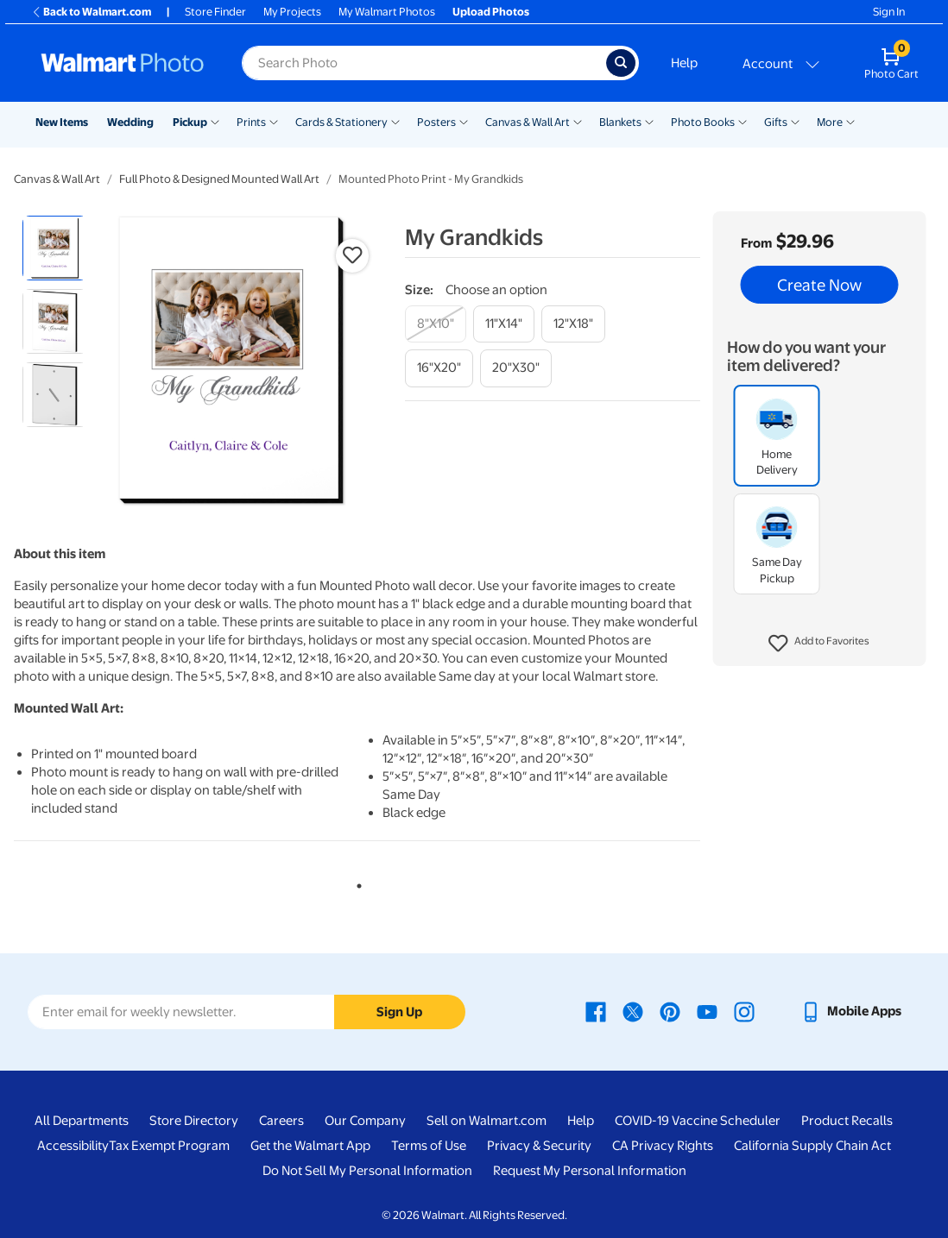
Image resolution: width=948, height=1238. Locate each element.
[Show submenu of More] (850, 120)
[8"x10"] (435, 323)
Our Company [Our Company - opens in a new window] (365, 1120)
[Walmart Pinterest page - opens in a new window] (670, 1011)
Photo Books (703, 122)
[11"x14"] (503, 323)
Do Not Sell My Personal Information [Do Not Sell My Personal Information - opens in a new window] (367, 1170)
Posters (436, 122)
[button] (819, 643)
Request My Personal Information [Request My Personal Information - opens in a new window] (589, 1170)
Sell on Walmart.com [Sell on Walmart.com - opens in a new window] (487, 1120)
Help (684, 63)
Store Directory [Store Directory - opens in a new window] (193, 1120)
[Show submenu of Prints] (274, 120)
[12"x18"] (573, 323)
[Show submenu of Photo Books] (742, 120)
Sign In (889, 11)
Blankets (620, 122)
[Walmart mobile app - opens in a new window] (850, 1011)
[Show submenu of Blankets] (649, 120)
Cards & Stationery (341, 122)
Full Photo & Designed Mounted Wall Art (219, 179)
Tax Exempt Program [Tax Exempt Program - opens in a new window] (169, 1145)
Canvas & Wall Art (527, 122)
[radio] (54, 248)
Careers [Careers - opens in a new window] (281, 1120)
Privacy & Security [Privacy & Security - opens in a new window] (539, 1145)
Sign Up (399, 1012)
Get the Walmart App (310, 1145)
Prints (251, 122)
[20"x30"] (516, 367)
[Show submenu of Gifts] (795, 120)
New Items (61, 122)
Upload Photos (490, 11)
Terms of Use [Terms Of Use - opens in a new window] (428, 1145)
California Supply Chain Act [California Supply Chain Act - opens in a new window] (812, 1145)
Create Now (819, 284)
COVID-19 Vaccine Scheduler (698, 1120)
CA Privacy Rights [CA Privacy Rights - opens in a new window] (662, 1145)
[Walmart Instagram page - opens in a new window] (744, 1011)
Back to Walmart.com (91, 11)
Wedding (130, 122)
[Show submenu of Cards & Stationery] (395, 120)
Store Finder (215, 11)
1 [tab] (355, 882)
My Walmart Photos (386, 11)
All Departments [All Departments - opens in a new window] (82, 1120)
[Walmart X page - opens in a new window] (633, 1011)
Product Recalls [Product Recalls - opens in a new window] (847, 1120)
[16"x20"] (439, 367)
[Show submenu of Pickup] (215, 120)
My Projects (292, 11)
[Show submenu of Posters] (463, 120)
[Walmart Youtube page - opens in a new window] (707, 1011)
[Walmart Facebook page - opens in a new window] (595, 1011)
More (830, 122)
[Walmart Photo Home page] (122, 63)
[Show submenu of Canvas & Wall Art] (577, 120)
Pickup (190, 122)
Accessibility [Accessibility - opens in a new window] (73, 1145)
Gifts (775, 122)
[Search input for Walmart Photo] (424, 63)
